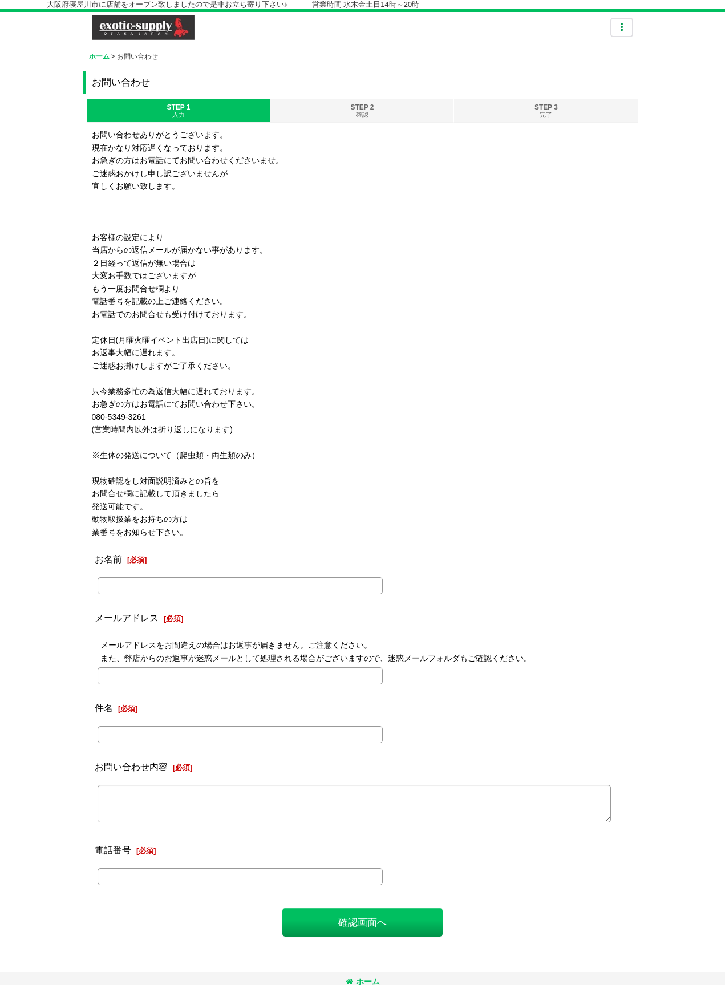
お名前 (108, 559)
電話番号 (113, 850)
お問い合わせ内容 (131, 766)
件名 (104, 708)
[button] (621, 27)
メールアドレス (127, 618)
